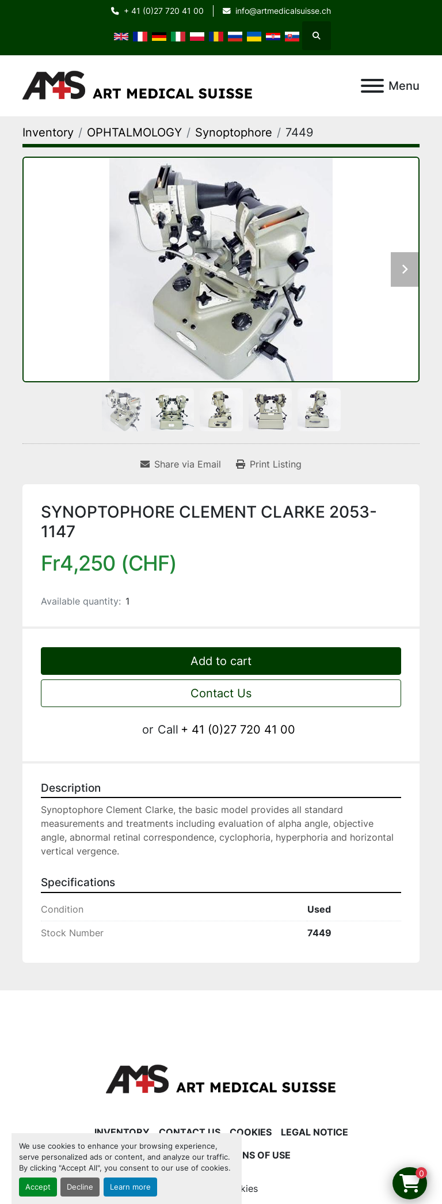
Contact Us (221, 693)
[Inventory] (48, 132)
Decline (80, 1187)
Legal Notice (314, 1132)
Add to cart (221, 661)
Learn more (130, 1187)
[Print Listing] (268, 464)
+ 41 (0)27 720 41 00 (164, 11)
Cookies (251, 1132)
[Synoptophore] (233, 132)
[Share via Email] (180, 464)
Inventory (122, 1132)
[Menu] (372, 86)
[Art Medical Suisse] (221, 1078)
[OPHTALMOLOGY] (134, 132)
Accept (38, 1187)
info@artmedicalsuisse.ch (283, 11)
